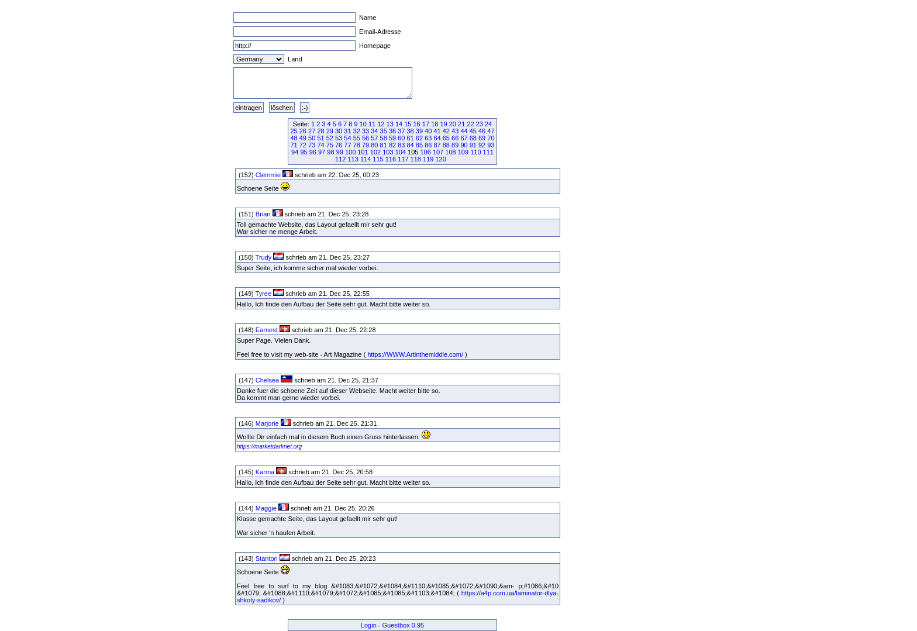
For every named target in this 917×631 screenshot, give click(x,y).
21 (461, 123)
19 (443, 123)
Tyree (264, 293)
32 (356, 131)
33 (365, 131)
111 (488, 152)
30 (338, 131)
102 (375, 152)
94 (294, 152)
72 (302, 145)
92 (481, 145)
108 (450, 152)
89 (454, 145)
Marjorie (267, 423)
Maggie (266, 508)
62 (419, 138)
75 (329, 145)
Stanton (267, 558)
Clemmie (268, 174)
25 (293, 131)
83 (401, 145)
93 (490, 145)
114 (365, 159)
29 (329, 131)
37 (401, 131)
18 (434, 123)
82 (392, 145)
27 (311, 131)
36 (392, 131)
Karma (265, 471)
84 (410, 145)
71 (293, 145)
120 (440, 159)
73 (311, 145)
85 (419, 145)
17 (425, 123)
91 (473, 145)
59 (392, 138)
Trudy (264, 257)
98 (330, 152)
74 (320, 145)
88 (446, 145)
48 (293, 138)
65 (446, 138)
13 (390, 123)
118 (416, 159)
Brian (263, 214)
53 (338, 138)
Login (369, 625)
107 (438, 152)
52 (329, 138)
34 (374, 131)
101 (362, 152)
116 (390, 159)
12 (380, 123)
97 (321, 152)
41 (436, 131)
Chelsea (267, 380)
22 (470, 123)
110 (475, 152)
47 (490, 131)
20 (452, 123)
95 (303, 152)
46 (481, 131)
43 (454, 131)
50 (311, 138)
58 (383, 138)
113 (352, 159)
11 (371, 123)
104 (400, 152)
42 (446, 131)
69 (481, 138)
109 (463, 152)
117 (403, 159)
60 (401, 138)
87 (436, 145)
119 (428, 159)
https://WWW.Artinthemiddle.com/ (415, 354)
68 (473, 138)
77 (347, 145)
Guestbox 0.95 (403, 625)
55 (356, 138)
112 (340, 159)
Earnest (267, 329)
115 (378, 159)
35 (383, 131)
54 (347, 138)
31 (347, 131)
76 (338, 145)
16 (416, 123)
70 (490, 138)
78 (356, 145)
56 (365, 138)
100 (350, 152)
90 (463, 145)
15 (407, 123)
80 (374, 145)
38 (410, 131)
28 (320, 131)
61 (410, 138)
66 (454, 138)
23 (479, 123)
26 (302, 131)
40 (428, 131)
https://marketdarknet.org (269, 446)
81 (383, 145)
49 (302, 138)
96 (312, 152)
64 (436, 138)
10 (363, 123)
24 (488, 123)
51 (320, 138)
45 (473, 131)
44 (463, 131)
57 (374, 138)
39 (419, 131)
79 (365, 145)
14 (398, 123)
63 (428, 138)
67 (463, 138)
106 (425, 152)
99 (339, 152)
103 (387, 152)
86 (428, 145)
